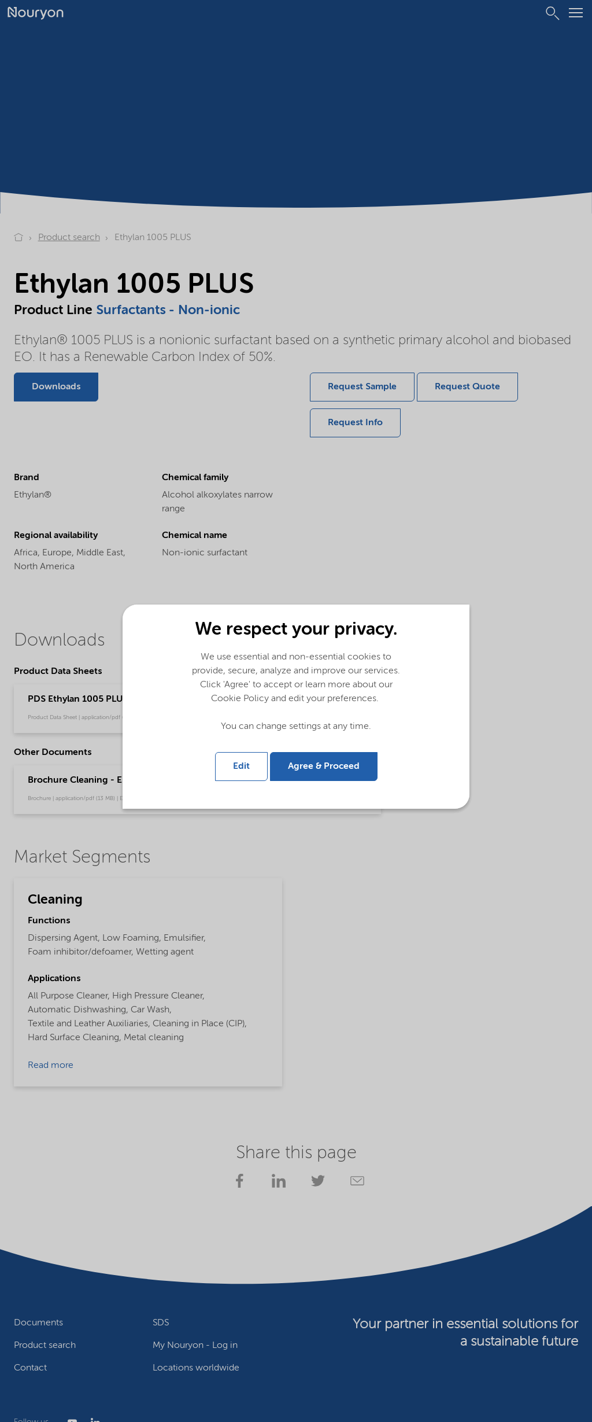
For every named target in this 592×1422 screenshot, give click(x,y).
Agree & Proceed (324, 766)
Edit (241, 766)
